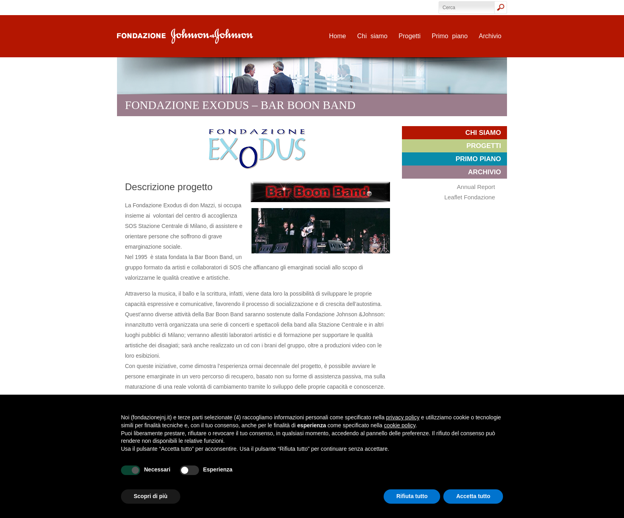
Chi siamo (372, 36)
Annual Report (476, 186)
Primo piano (450, 36)
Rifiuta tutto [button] (412, 496)
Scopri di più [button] (151, 496)
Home (337, 36)
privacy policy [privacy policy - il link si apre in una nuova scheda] (402, 417)
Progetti (410, 36)
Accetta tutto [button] (473, 496)
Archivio (490, 36)
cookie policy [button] (399, 425)
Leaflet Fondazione (469, 197)
